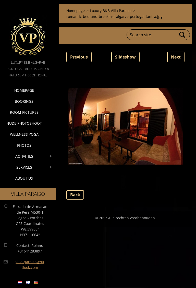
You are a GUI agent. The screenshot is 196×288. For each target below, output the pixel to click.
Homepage (24, 90)
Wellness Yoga (24, 134)
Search (182, 35)
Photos (24, 145)
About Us (24, 178)
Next (176, 57)
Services (24, 167)
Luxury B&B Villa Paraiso (110, 10)
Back (75, 195)
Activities (24, 156)
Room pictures (24, 112)
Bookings (24, 101)
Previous (79, 57)
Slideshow (125, 57)
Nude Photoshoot (24, 123)
